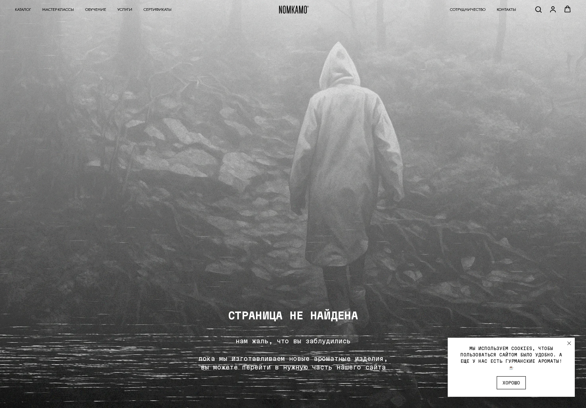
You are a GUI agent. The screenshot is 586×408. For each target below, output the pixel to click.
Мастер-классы (58, 9)
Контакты (506, 9)
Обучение (95, 9)
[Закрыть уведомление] (569, 343)
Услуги (124, 9)
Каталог (23, 9)
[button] (538, 9)
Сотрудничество (467, 9)
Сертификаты (158, 9)
